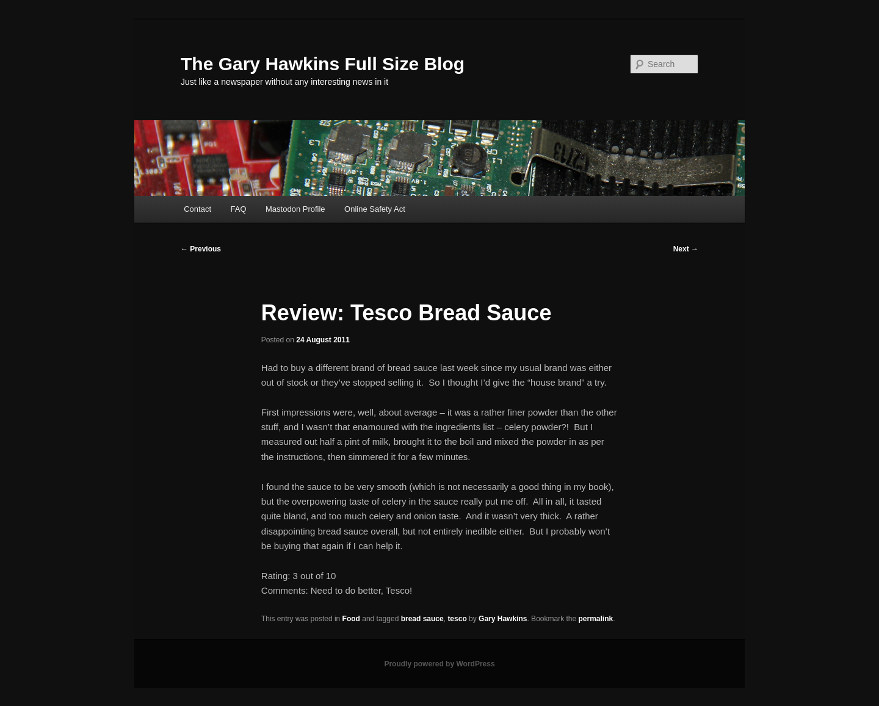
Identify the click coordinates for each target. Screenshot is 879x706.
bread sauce (422, 618)
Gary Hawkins (503, 618)
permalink (596, 618)
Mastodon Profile (295, 209)
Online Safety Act (374, 209)
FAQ (239, 209)
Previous (201, 249)
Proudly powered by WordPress (439, 664)
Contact (197, 209)
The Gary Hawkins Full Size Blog (323, 64)
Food (351, 618)
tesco (456, 618)
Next (685, 249)
